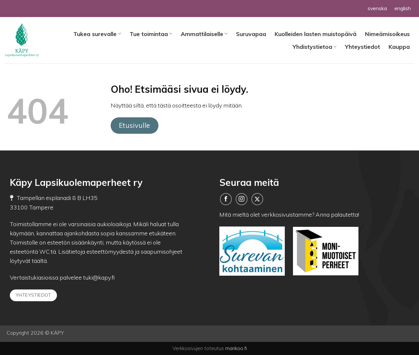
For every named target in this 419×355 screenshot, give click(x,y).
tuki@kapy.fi (98, 277)
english (402, 8)
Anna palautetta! (337, 214)
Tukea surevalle (97, 33)
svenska (377, 8)
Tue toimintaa (151, 33)
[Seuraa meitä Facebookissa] (226, 199)
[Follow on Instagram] (241, 199)
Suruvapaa (251, 33)
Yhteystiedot (362, 46)
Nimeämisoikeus (387, 33)
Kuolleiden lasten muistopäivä (315, 33)
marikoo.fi (236, 348)
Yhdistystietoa (315, 46)
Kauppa (399, 46)
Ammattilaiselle (204, 33)
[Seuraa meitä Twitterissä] (257, 199)
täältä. (40, 260)
